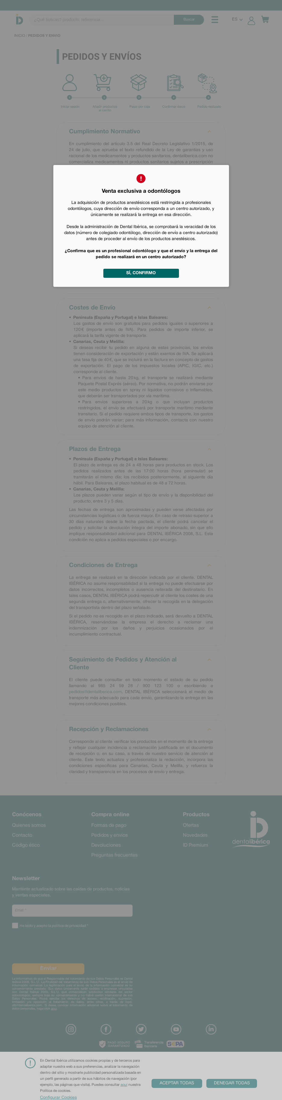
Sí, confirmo (141, 273)
